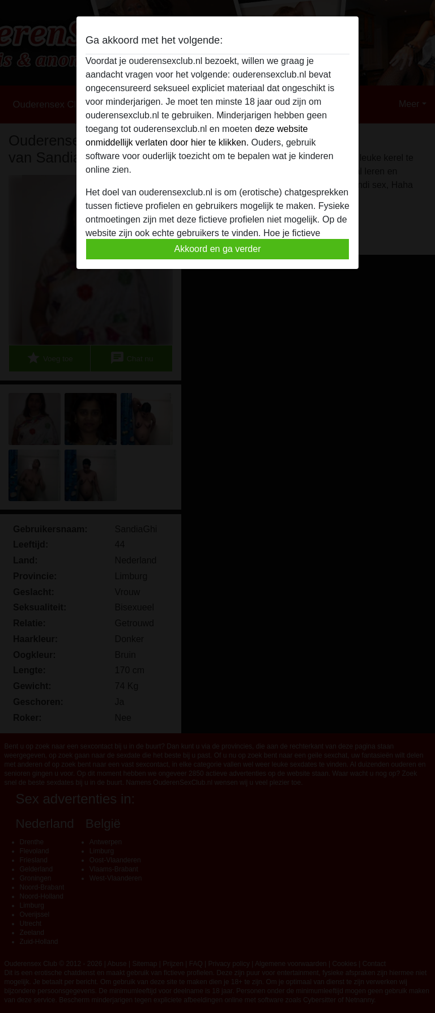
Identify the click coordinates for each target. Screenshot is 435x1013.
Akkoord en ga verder (217, 249)
